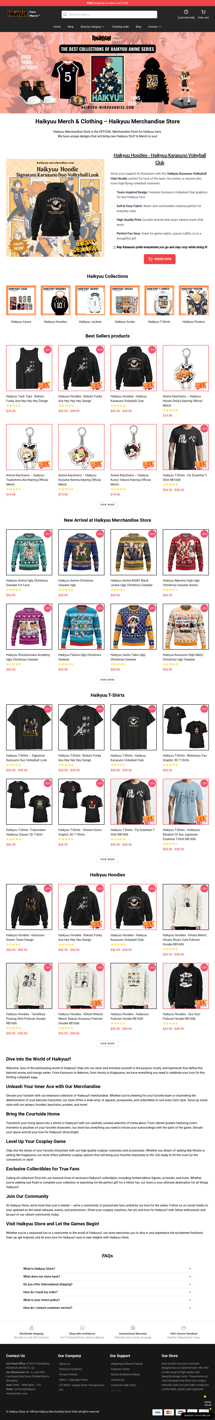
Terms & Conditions (70, 1369)
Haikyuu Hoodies (55, 322)
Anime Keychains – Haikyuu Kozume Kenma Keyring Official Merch (79, 479)
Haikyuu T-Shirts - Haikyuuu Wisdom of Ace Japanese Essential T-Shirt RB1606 (181, 834)
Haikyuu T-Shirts (159, 322)
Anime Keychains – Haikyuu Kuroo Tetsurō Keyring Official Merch (131, 479)
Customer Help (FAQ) (123, 1385)
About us (64, 1363)
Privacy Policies (68, 1374)
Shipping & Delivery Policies (127, 1363)
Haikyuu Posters (194, 322)
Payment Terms (120, 1369)
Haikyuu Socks (125, 322)
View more (107, 504)
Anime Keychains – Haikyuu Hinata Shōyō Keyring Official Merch (182, 401)
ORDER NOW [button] (159, 259)
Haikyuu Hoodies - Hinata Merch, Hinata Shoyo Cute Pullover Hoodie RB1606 (185, 939)
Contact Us (117, 1379)
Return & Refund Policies (125, 1374)
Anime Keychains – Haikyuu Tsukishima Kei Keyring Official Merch (27, 479)
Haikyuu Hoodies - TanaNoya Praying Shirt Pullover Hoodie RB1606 (26, 1018)
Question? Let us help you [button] (197, 1415)
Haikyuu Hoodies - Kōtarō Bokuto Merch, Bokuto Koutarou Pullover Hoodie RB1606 (80, 1018)
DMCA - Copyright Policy (73, 1379)
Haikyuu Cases (21, 322)
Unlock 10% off (207, 1403)
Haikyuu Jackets (90, 322)
